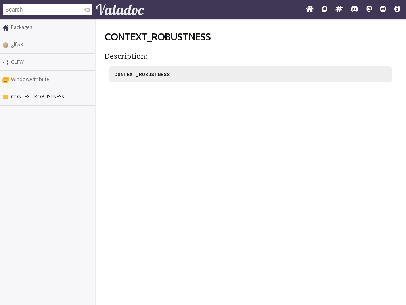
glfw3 (17, 44)
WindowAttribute (30, 79)
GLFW (17, 62)
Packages (21, 27)
